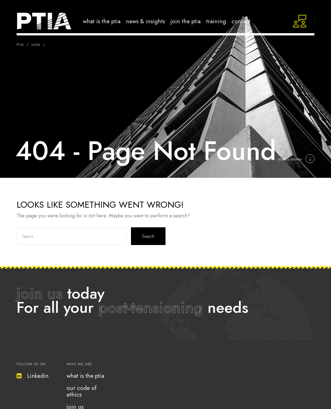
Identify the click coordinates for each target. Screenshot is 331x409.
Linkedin (33, 376)
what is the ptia (85, 376)
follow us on (31, 364)
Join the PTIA (185, 21)
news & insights (145, 21)
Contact (241, 21)
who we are (79, 364)
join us (39, 293)
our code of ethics (82, 391)
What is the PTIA (101, 21)
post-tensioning (150, 307)
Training (216, 21)
